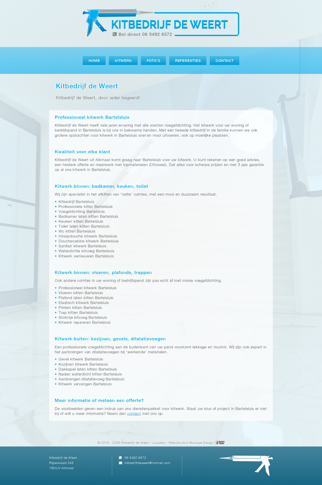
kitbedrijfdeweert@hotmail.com (148, 463)
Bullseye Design (202, 443)
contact (134, 414)
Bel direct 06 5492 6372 (142, 34)
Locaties (159, 443)
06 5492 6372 (135, 458)
